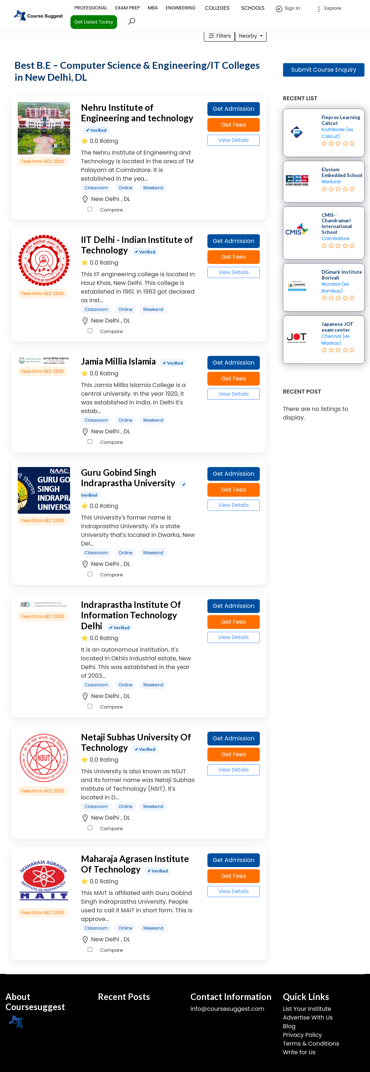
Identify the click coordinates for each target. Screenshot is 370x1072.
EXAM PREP (127, 7)
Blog (289, 1026)
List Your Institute (307, 1009)
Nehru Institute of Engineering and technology (137, 112)
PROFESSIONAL (90, 7)
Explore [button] (328, 9)
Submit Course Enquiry (324, 70)
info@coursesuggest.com (227, 1009)
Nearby (248, 35)
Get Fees (233, 125)
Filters (219, 35)
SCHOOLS (252, 8)
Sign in (287, 9)
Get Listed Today (93, 21)
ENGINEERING (180, 7)
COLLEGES (217, 8)
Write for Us (299, 1052)
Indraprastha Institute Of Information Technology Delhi (131, 615)
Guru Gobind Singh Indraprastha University (128, 477)
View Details (233, 140)
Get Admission (234, 109)
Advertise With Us (308, 1017)
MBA (153, 7)
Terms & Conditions (311, 1043)
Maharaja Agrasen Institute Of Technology (135, 863)
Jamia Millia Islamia (118, 361)
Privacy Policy (302, 1035)
